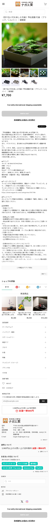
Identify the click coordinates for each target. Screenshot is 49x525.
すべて (7, 287)
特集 (3, 357)
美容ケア (5, 342)
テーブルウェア (7, 327)
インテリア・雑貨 (8, 332)
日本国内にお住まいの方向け (24, 120)
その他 (4, 373)
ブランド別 (6, 368)
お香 (3, 352)
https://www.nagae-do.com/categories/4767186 (18, 192)
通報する (43, 274)
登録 (43, 401)
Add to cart (24, 113)
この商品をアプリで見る (24, 267)
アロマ (4, 347)
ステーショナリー (8, 337)
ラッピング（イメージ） (10, 363)
